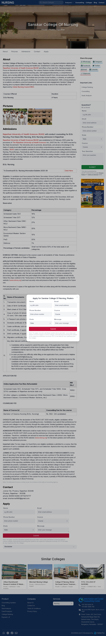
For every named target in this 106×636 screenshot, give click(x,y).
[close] (77, 297)
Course (57, 310)
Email (56, 301)
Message (57, 319)
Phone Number (35, 310)
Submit (53, 329)
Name (31, 301)
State (31, 319)
